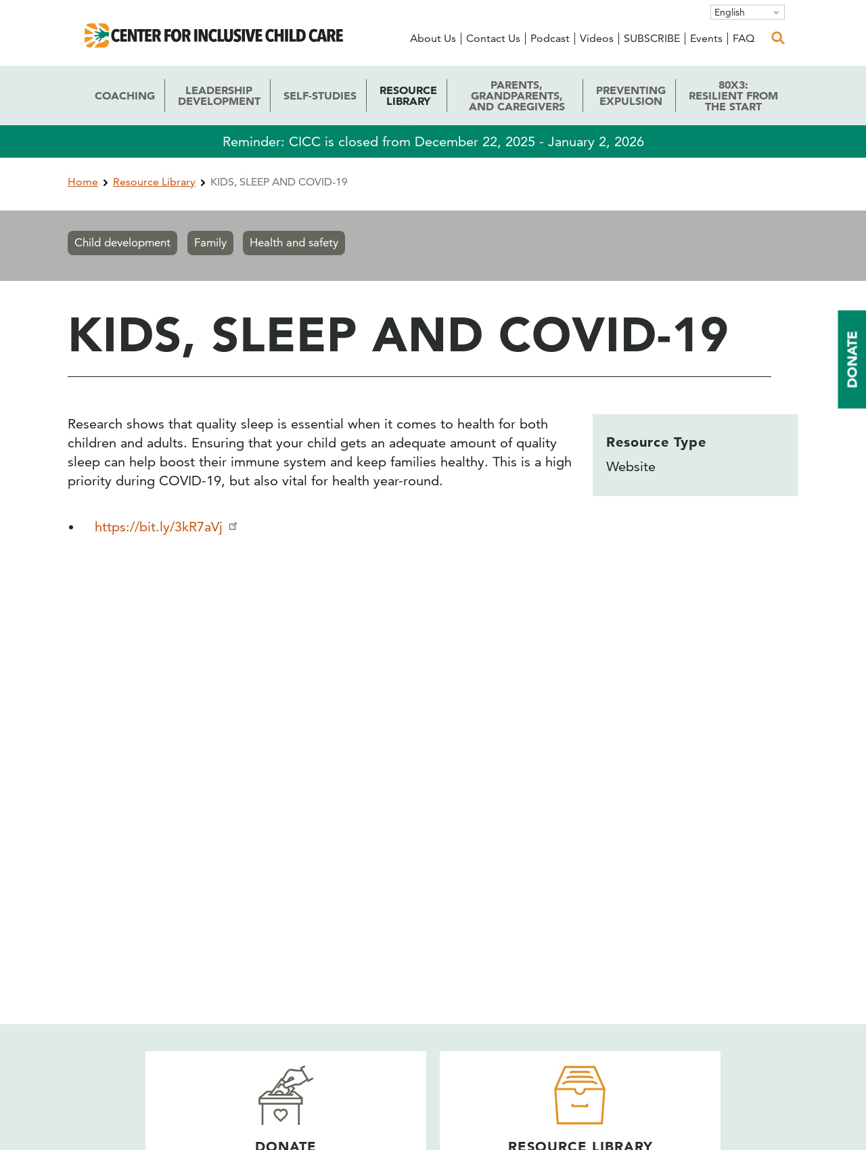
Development (219, 95)
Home (83, 181)
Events (706, 38)
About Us (433, 38)
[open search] (778, 38)
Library (408, 95)
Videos (597, 38)
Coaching (125, 95)
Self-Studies (320, 95)
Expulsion (631, 95)
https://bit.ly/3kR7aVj (167, 526)
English (729, 12)
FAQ (743, 38)
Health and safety (294, 242)
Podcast (550, 38)
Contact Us (493, 38)
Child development (122, 242)
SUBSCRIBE (652, 38)
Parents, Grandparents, (517, 95)
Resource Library (154, 181)
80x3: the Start (733, 95)
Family (210, 242)
